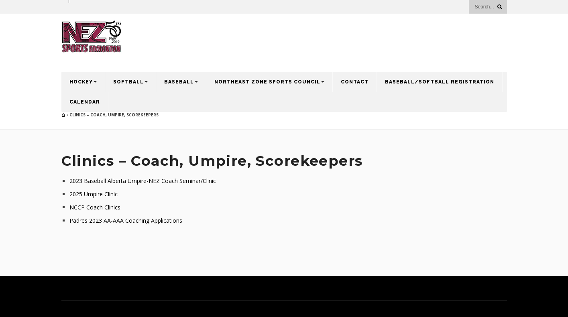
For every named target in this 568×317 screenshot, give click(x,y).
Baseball (179, 82)
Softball (128, 82)
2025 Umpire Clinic (93, 194)
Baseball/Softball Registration (439, 82)
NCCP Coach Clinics (94, 207)
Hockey (81, 82)
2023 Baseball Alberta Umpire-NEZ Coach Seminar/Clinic (142, 181)
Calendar (84, 102)
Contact (354, 82)
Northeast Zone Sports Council (267, 82)
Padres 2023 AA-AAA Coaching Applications (125, 220)
